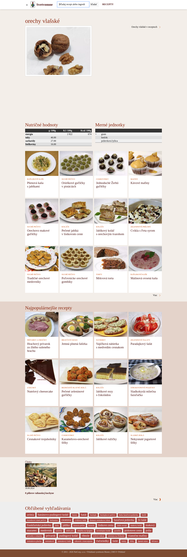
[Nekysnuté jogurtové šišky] (145, 419)
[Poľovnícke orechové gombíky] (76, 258)
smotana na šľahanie (116, 536)
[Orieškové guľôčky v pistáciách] (76, 163)
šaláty (124, 541)
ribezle (85, 535)
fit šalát (142, 519)
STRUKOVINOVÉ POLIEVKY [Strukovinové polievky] (143, 388)
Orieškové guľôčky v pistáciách (73, 184)
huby (57, 525)
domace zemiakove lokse (100, 520)
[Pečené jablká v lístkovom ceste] (76, 211)
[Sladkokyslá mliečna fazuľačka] (145, 371)
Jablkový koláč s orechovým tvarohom (110, 232)
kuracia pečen (79, 525)
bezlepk (93, 515)
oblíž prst (70, 531)
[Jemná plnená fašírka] (76, 324)
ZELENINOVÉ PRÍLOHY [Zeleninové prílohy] (141, 227)
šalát (115, 540)
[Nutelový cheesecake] (41, 371)
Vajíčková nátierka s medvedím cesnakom (110, 345)
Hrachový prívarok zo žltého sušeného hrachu (38, 347)
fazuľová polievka (124, 519)
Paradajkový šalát (141, 343)
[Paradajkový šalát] (145, 324)
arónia (30, 514)
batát (83, 514)
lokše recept (122, 525)
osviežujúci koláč (103, 531)
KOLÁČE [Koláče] (65, 227)
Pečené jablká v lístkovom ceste (72, 232)
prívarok (50, 535)
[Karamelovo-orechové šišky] (76, 419)
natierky (59, 531)
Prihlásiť (121, 552)
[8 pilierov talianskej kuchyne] (41, 474)
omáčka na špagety (85, 531)
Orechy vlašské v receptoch (146, 27)
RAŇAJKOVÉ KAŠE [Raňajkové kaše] (35, 179)
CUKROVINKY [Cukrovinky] (102, 179)
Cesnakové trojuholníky (41, 439)
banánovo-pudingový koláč (53, 514)
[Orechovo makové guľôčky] (41, 211)
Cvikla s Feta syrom (143, 230)
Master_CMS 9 (110, 552)
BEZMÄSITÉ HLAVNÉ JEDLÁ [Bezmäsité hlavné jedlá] (74, 388)
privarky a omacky (34, 536)
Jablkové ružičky (106, 439)
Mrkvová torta (105, 278)
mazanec (32, 530)
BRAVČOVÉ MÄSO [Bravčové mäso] (70, 340)
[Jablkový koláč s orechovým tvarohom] (110, 211)
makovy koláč (136, 525)
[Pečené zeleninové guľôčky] (76, 371)
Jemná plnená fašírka (74, 343)
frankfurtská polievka (39, 525)
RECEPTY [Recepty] (108, 4)
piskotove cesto (133, 530)
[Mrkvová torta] (110, 258)
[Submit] (94, 4)
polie (148, 530)
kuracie (91, 525)
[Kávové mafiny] (145, 163)
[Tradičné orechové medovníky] (41, 258)
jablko (66, 525)
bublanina (54, 520)
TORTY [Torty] (99, 274)
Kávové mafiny (140, 183)
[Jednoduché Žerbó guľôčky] (110, 163)
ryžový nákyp (98, 536)
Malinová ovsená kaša (144, 278)
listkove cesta (105, 525)
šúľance (155, 541)
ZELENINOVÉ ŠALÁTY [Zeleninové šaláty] (140, 340)
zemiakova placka (34, 541)
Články (28, 462)
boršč (144, 515)
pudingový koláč (68, 535)
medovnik (46, 530)
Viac (157, 499)
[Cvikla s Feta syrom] (145, 211)
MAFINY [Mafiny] (134, 179)
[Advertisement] (93, 98)
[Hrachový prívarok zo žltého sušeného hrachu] (41, 324)
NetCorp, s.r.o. (80, 552)
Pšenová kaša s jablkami (35, 184)
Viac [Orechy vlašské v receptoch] (157, 295)
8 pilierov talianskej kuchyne (39, 493)
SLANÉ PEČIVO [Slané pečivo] (33, 435)
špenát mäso (143, 541)
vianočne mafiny (137, 535)
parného (117, 531)
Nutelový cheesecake (40, 391)
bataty (74, 515)
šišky (132, 541)
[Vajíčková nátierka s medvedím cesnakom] (110, 324)
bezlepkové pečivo (107, 515)
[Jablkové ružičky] (110, 419)
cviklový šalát (80, 520)
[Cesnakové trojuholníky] (41, 419)
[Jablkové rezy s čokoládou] (110, 371)
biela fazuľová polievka (128, 515)
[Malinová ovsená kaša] (145, 258)
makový (150, 525)
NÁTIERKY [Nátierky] (101, 340)
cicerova (66, 519)
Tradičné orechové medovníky (38, 279)
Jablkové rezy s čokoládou (104, 393)
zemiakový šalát (64, 541)
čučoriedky (102, 540)
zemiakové (49, 541)
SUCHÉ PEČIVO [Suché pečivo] (68, 179)
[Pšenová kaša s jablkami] (41, 163)
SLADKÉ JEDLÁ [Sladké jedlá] (137, 435)
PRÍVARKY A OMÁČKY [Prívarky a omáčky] (37, 340)
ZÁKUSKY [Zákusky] (31, 388)
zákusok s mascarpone (83, 541)
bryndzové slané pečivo (36, 520)
